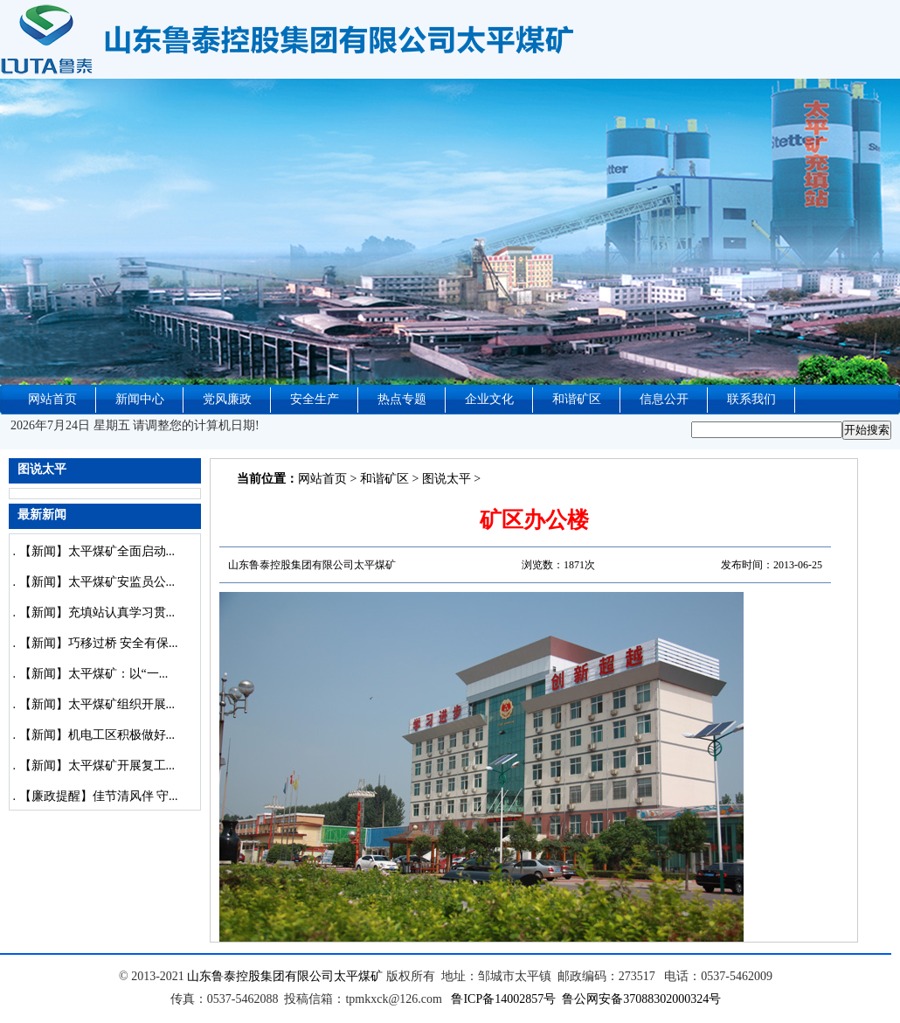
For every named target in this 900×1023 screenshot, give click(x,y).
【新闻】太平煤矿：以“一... (94, 673)
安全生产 (314, 399)
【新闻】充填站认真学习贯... (97, 612)
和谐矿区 (576, 399)
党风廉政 (227, 399)
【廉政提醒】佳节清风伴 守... (98, 796)
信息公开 (664, 399)
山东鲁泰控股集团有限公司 (260, 976)
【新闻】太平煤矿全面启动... (97, 551)
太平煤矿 (358, 976)
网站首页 (52, 399)
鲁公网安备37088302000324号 (641, 999)
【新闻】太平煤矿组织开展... (97, 704)
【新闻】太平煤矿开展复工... (97, 765)
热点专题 (401, 399)
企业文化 (489, 399)
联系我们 (751, 399)
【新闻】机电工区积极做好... (97, 734)
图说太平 (446, 478)
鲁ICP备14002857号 (503, 999)
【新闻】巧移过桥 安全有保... (98, 643)
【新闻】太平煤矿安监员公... (97, 581)
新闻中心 (139, 399)
